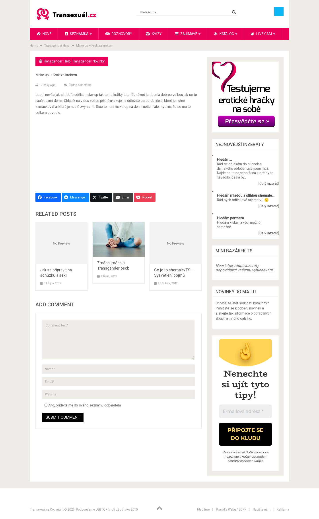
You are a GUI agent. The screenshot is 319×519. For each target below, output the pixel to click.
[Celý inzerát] (269, 183)
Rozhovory (118, 34)
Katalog (224, 34)
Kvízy (153, 34)
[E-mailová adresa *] (245, 411)
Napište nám (261, 509)
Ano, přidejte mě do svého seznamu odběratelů (83, 405)
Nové (44, 34)
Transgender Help (57, 61)
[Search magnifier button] (234, 12)
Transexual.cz (39, 509)
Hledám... (224, 159)
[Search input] (185, 12)
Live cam (261, 34)
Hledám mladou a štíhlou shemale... (245, 195)
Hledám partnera (230, 218)
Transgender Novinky (88, 61)
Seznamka (76, 34)
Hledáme (203, 509)
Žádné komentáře (80, 85)
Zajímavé (186, 34)
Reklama (283, 509)
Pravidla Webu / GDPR (231, 509)
